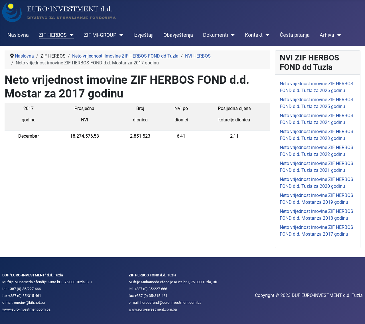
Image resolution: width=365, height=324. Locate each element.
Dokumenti (215, 35)
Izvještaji (143, 35)
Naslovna (18, 35)
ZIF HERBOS (53, 35)
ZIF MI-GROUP (100, 35)
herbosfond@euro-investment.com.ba (170, 302)
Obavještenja (178, 35)
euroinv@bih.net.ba (29, 302)
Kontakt (254, 35)
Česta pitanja (295, 35)
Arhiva (327, 35)
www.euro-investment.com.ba (26, 309)
